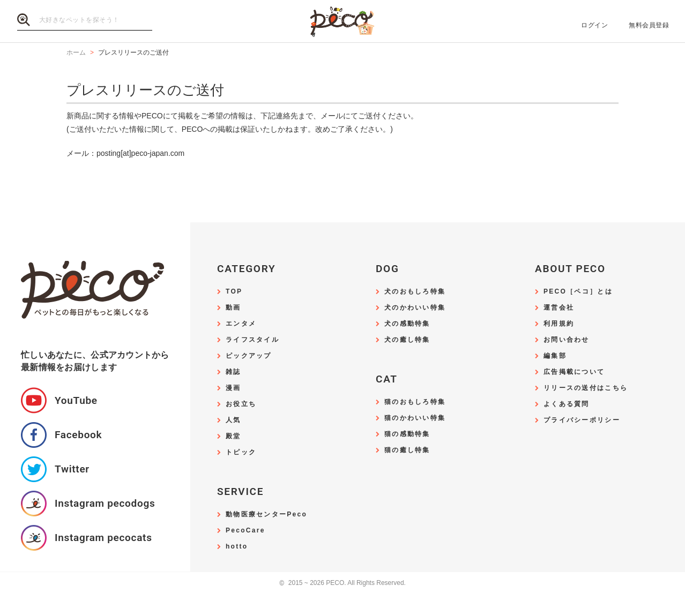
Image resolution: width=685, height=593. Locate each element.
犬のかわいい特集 (414, 307)
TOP (234, 291)
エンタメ (241, 323)
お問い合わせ (566, 339)
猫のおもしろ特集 (414, 402)
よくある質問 (566, 404)
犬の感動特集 (407, 323)
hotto (237, 546)
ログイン (594, 25)
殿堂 (233, 436)
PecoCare (245, 530)
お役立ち (241, 404)
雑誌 (233, 372)
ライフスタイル (252, 339)
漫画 (233, 388)
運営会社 (558, 307)
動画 (233, 307)
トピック (241, 452)
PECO (342, 22)
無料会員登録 (649, 25)
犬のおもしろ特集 (414, 291)
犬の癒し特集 (407, 339)
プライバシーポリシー (581, 420)
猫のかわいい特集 (414, 418)
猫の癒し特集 (407, 450)
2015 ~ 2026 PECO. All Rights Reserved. (342, 583)
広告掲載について (574, 372)
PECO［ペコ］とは (578, 291)
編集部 (555, 355)
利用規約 (558, 323)
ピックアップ (249, 355)
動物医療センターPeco (266, 514)
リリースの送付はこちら (585, 388)
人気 (233, 420)
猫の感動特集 (407, 434)
